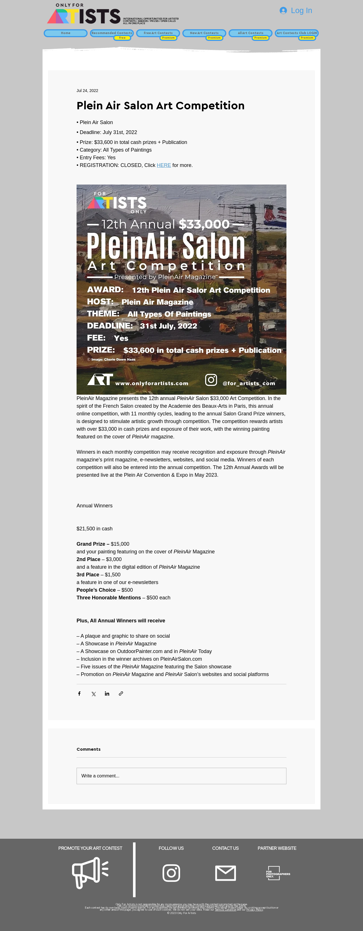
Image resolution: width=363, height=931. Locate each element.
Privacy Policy (254, 909)
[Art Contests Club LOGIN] (297, 33)
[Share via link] (121, 693)
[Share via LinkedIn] (107, 693)
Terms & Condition (226, 909)
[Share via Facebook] (79, 693)
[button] (122, 38)
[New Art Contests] (204, 33)
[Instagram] (171, 873)
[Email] (225, 873)
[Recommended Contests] (112, 33)
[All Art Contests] (251, 33)
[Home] (66, 33)
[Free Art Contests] (158, 33)
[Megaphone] (90, 873)
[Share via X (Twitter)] (93, 693)
